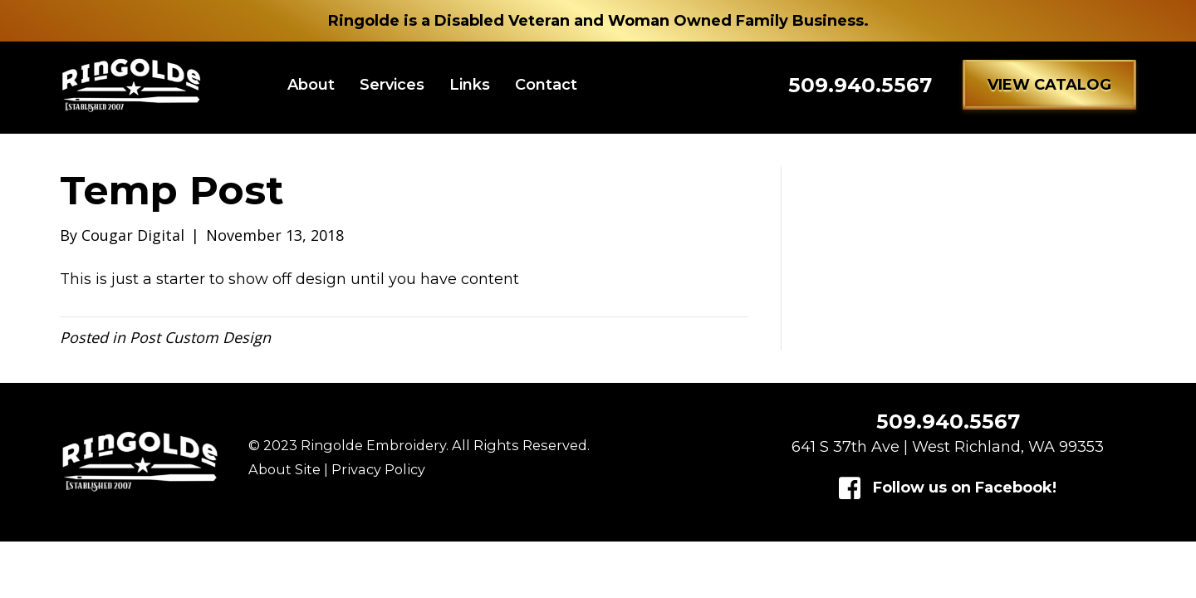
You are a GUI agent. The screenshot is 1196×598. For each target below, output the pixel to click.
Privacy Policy (378, 477)
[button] (1049, 89)
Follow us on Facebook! (964, 496)
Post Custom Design (200, 345)
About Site (284, 477)
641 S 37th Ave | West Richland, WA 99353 (948, 455)
